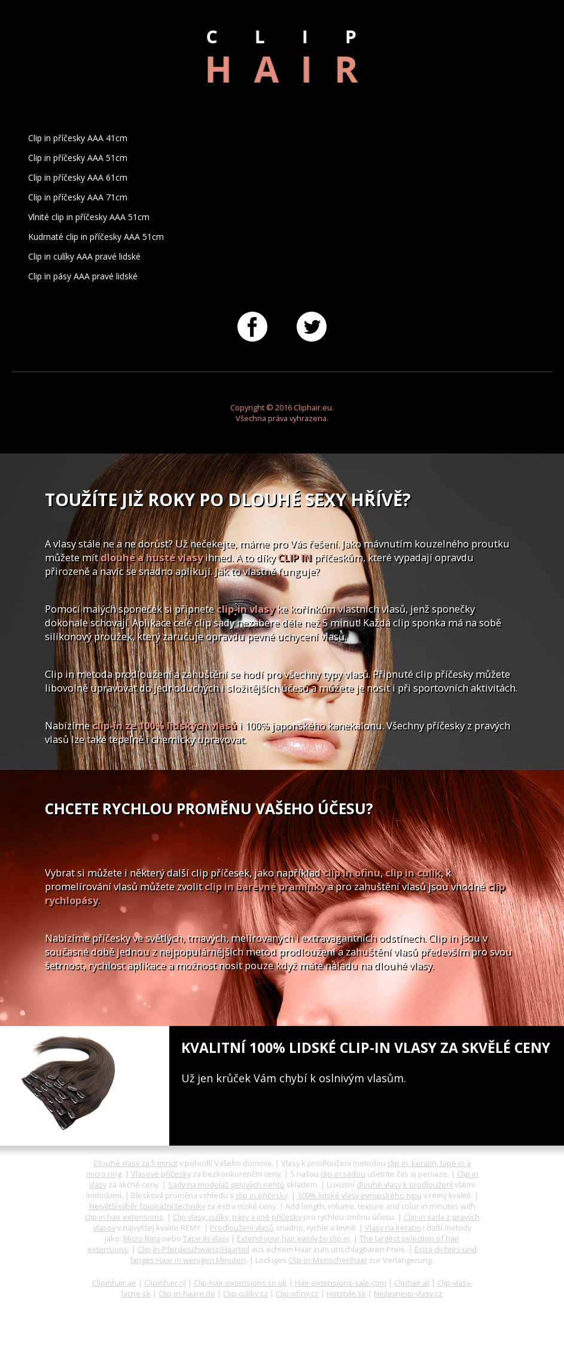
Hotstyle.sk (346, 1293)
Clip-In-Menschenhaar (327, 1259)
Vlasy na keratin (393, 1227)
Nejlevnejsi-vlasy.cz (408, 1293)
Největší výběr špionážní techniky (147, 1206)
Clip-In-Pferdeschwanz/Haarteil (193, 1249)
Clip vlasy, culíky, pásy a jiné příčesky (237, 1216)
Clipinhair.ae (114, 1282)
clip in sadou (343, 1173)
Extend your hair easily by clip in (293, 1238)
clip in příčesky (262, 1195)
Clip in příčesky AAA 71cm (77, 197)
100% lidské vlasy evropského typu (359, 1195)
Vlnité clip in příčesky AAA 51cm (89, 217)
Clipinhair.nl (165, 1282)
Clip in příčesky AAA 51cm (77, 157)
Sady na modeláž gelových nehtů (226, 1184)
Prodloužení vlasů (242, 1227)
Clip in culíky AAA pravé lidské (84, 256)
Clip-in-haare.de (186, 1293)
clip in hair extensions (124, 1216)
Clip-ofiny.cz (297, 1293)
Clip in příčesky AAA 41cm (77, 138)
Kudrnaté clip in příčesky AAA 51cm (96, 236)
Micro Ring (141, 1238)
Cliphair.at (411, 1282)
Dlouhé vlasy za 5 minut (136, 1163)
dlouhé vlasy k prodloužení (404, 1184)
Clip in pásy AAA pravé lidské (83, 276)
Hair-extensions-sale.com (340, 1282)
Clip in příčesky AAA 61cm (77, 177)
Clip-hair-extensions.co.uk (240, 1282)
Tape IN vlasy (206, 1238)
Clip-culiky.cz (245, 1293)
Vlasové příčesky (161, 1173)
